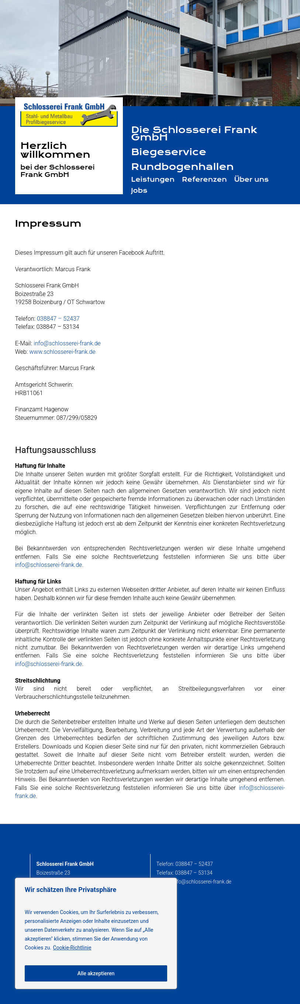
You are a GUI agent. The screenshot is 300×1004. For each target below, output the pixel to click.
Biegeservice (168, 151)
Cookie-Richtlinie (72, 948)
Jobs (139, 190)
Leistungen (153, 179)
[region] (96, 933)
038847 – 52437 (58, 318)
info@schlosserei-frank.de (67, 343)
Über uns (251, 179)
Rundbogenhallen (182, 166)
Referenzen (204, 179)
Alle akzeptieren (95, 973)
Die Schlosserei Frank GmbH (194, 133)
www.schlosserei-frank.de (62, 351)
